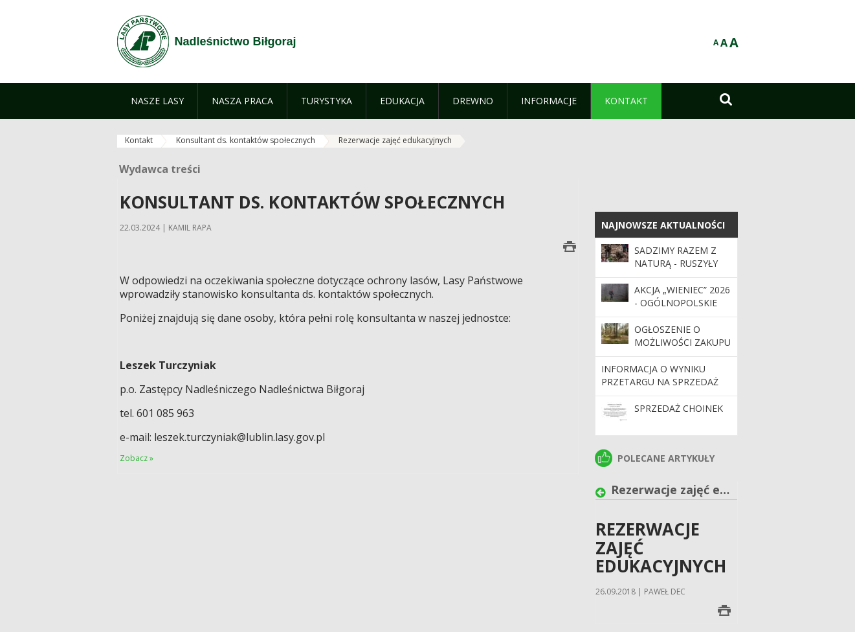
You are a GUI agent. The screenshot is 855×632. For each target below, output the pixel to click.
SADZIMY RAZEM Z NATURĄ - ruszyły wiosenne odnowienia (676, 270)
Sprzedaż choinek (678, 408)
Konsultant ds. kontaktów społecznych (245, 140)
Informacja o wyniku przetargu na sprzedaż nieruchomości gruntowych (659, 388)
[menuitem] (157, 101)
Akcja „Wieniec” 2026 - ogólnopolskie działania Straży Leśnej (682, 309)
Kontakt (139, 140)
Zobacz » (136, 458)
